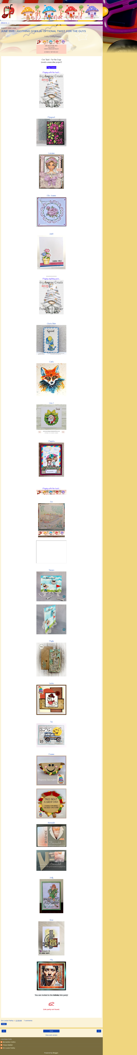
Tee (51, 722)
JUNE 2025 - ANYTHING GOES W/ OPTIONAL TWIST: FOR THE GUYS (43, 31)
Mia (51, 960)
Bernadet (51, 823)
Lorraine (51, 153)
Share (4, 1024)
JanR (51, 234)
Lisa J (51, 403)
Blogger (55, 1053)
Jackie (51, 683)
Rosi (51, 920)
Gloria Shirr (51, 323)
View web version (51, 1035)
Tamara (51, 570)
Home (51, 1031)
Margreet (51, 117)
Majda (51, 641)
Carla (51, 362)
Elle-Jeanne (51, 195)
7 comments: (28, 1020)
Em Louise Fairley (9, 1048)
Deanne (51, 754)
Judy (51, 877)
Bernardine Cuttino (9, 1042)
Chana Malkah (8, 1045)
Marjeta (51, 441)
